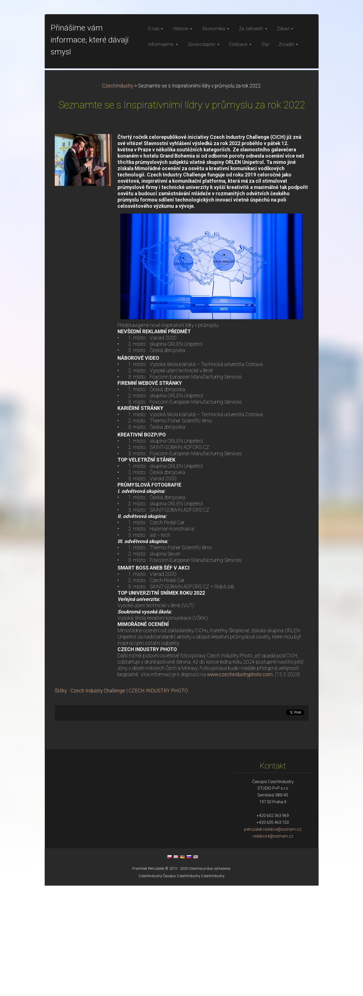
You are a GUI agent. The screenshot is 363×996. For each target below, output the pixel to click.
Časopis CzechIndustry (181, 986)
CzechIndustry (117, 196)
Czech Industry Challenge (97, 801)
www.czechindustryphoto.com (240, 785)
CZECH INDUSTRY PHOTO (158, 801)
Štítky (61, 801)
